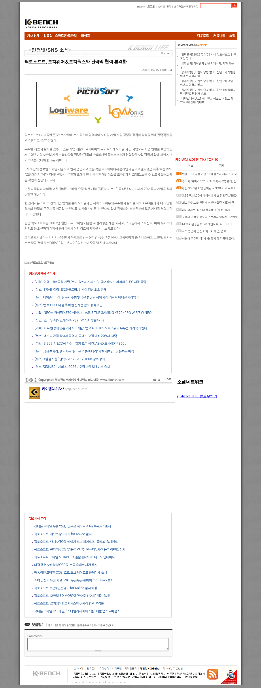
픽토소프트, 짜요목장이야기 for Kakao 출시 (62, 534)
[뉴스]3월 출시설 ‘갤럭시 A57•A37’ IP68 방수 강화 (68, 359)
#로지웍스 (49, 263)
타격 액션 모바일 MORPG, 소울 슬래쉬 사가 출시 (64, 565)
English (141, 7)
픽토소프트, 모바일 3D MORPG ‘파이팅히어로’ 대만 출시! (71, 596)
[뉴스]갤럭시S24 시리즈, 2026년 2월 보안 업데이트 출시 (71, 367)
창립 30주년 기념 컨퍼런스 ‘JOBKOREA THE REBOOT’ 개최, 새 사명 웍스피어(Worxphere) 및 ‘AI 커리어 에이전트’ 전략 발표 (206, 189)
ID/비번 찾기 (164, 7)
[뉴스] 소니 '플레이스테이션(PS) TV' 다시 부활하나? (68, 320)
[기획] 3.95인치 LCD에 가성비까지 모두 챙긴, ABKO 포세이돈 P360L (79, 344)
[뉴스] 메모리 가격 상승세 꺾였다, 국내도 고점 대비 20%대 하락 (74, 336)
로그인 (151, 6)
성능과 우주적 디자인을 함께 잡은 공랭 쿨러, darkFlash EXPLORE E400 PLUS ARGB (205, 240)
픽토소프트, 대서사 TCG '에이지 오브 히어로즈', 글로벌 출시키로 (75, 542)
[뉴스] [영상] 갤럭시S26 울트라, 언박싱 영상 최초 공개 (69, 290)
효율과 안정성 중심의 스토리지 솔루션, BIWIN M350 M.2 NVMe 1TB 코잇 (206, 218)
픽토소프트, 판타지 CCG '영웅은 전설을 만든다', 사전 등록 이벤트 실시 (78, 549)
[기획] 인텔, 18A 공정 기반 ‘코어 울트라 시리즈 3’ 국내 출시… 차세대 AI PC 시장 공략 (89, 282)
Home (165, 53)
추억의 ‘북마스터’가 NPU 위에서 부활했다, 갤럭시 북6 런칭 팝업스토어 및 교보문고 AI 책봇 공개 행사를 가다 (206, 182)
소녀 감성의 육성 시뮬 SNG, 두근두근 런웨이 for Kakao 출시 (72, 580)
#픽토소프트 (36, 263)
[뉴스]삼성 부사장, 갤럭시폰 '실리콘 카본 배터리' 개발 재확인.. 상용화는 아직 (83, 351)
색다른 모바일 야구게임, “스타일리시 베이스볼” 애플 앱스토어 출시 (76, 611)
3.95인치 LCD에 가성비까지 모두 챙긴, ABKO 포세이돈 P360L (206, 197)
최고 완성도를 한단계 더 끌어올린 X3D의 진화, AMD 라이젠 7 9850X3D (205, 204)
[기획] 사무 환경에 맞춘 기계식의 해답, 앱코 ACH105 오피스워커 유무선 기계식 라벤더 (89, 328)
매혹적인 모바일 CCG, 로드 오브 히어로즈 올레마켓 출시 (69, 573)
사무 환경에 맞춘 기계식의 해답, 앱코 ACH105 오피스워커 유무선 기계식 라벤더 (201, 232)
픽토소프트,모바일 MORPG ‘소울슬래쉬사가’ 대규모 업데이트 (73, 557)
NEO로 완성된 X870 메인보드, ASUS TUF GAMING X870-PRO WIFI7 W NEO (204, 225)
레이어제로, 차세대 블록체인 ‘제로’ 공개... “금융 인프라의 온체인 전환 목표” (204, 211)
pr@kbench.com (76, 389)
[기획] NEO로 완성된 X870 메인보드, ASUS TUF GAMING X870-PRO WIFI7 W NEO (91, 313)
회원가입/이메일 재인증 (186, 7)
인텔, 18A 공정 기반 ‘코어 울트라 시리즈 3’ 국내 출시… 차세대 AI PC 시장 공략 (206, 175)
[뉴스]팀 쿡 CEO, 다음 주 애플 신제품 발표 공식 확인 (67, 305)
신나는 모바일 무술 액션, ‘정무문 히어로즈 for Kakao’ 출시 (71, 526)
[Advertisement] (157, 21)
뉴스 (190, 165)
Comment (35, 636)
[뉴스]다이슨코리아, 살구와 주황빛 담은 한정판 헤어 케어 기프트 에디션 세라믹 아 (86, 297)
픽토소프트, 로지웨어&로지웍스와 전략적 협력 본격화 (68, 603)
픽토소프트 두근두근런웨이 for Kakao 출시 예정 (64, 588)
